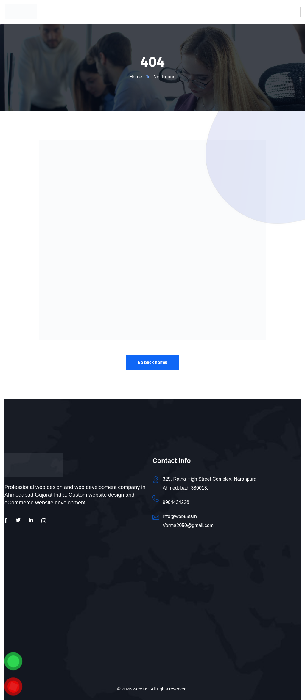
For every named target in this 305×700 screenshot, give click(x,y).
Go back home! (152, 362)
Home (135, 76)
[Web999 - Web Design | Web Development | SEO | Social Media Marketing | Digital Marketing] (78, 613)
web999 (141, 688)
